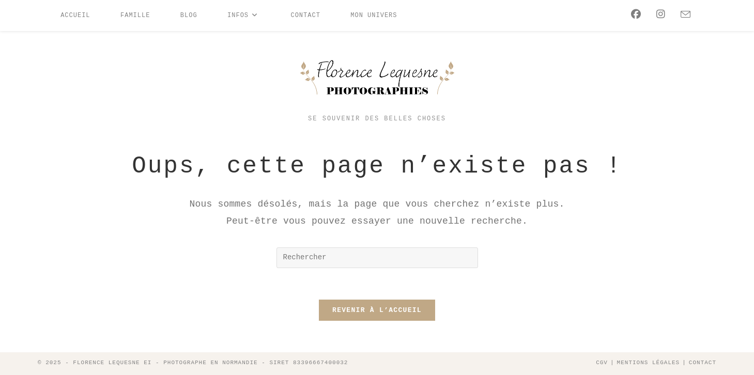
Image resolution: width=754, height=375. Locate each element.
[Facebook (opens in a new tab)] (633, 15)
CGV (602, 363)
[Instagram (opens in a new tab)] (658, 15)
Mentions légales (648, 363)
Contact (702, 363)
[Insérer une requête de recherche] (377, 257)
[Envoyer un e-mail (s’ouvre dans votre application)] (683, 15)
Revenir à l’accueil (377, 310)
